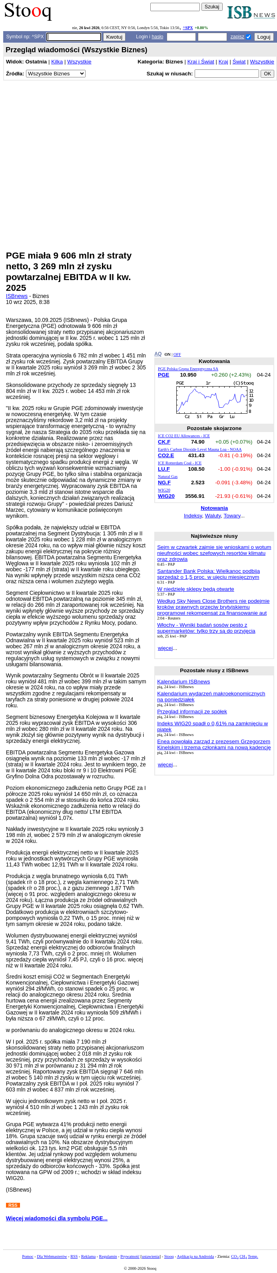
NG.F (164, 483)
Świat (239, 62)
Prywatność (129, 1256)
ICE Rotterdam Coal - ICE (179, 463)
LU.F (164, 469)
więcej (165, 648)
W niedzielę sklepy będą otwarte (195, 589)
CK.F (164, 442)
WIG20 (164, 490)
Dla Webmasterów (52, 1256)
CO (234, 1256)
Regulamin (108, 1256)
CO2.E (166, 455)
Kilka (57, 62)
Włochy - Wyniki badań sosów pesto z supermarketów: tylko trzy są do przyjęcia (206, 628)
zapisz (237, 36)
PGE (163, 375)
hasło (157, 36)
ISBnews (17, 296)
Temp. (253, 1256)
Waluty (213, 516)
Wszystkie (79, 62)
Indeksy (193, 516)
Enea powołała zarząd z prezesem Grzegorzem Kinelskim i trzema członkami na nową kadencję (214, 744)
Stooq (169, 1256)
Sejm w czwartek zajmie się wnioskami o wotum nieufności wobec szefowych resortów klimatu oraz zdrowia (214, 553)
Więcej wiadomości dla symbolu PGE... (57, 1219)
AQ (157, 354)
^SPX (188, 28)
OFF (177, 354)
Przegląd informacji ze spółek (192, 711)
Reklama (88, 1256)
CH (243, 1256)
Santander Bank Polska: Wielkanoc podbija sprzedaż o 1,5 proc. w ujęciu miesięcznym (208, 574)
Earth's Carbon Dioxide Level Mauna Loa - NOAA (200, 449)
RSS (74, 1256)
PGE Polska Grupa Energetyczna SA (188, 369)
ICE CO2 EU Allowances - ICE (184, 436)
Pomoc (27, 1256)
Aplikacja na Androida (195, 1256)
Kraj (223, 62)
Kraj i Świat (200, 62)
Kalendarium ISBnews (183, 682)
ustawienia (150, 1256)
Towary (232, 516)
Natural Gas (167, 476)
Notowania (214, 508)
